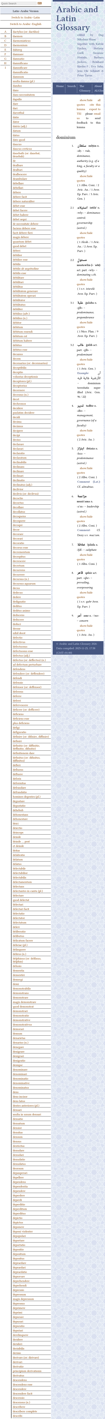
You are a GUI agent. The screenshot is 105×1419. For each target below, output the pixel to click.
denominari (20, 1074)
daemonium (20, 45)
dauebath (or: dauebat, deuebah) (26, 154)
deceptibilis (19, 367)
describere (19, 1406)
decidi (16, 417)
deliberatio (19, 931)
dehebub (18, 810)
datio (16, 117)
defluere (18, 774)
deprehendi (20, 1285)
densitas (18, 1132)
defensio (18, 682)
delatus (17, 864)
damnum (18, 76)
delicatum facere (23, 940)
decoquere (19, 520)
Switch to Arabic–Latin (25, 17)
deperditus (19, 1213)
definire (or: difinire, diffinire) (31, 736)
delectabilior (20, 873)
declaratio (19, 453)
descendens (20, 1380)
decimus (18, 426)
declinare (18, 471)
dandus (17, 85)
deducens (18, 615)
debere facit (20, 196)
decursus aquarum (24, 583)
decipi (16, 435)
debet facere (20, 210)
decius (17, 439)
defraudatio (20, 792)
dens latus (19, 1101)
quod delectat (21, 900)
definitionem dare (23, 753)
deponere (18, 1226)
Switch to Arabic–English (25, 24)
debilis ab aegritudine (26, 268)
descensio (18, 1397)
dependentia (20, 1186)
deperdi (17, 1199)
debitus (17, 345)
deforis (17, 778)
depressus (19, 1303)
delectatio (18, 913)
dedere (17, 597)
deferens (18, 691)
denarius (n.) (20, 1042)
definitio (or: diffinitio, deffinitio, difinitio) (26, 746)
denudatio (19, 1159)
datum (17, 130)
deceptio (18, 372)
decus (16, 588)
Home (60, 86)
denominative (21, 1083)
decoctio (18, 498)
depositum (19, 1253)
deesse (17, 628)
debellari (18, 187)
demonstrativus (22, 1024)
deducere (18, 619)
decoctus (18, 502)
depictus (18, 1222)
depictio (17, 1217)
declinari (18, 475)
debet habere (20, 214)
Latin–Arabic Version (26, 11)
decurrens (19, 570)
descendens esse (22, 1384)
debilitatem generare (25, 291)
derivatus (18, 1375)
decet (16, 399)
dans (15, 90)
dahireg (17, 49)
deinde (17, 837)
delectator (19, 918)
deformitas (19, 783)
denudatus (19, 1163)
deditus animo (21, 610)
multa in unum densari (27, 1114)
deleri (16, 927)
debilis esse (19, 273)
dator (16, 121)
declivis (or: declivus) (26, 493)
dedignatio (19, 601)
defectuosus (20, 646)
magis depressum (23, 1299)
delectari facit (21, 909)
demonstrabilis (22, 988)
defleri (17, 765)
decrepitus (19, 556)
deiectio (17, 828)
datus (16, 135)
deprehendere (21, 1281)
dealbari (17, 169)
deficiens (18, 714)
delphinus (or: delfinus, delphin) (27, 959)
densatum (19, 1123)
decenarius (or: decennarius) (30, 363)
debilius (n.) (20, 318)
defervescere (20, 705)
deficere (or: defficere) (26, 709)
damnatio (18, 58)
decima (17, 421)
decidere (18, 408)
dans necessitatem (24, 94)
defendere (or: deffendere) (28, 673)
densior (17, 1127)
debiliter (18, 309)
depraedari (19, 1267)
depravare (19, 1276)
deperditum (20, 1208)
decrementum (21, 552)
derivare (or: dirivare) (26, 1357)
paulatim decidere (23, 412)
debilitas (18, 286)
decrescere (19, 561)
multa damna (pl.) (24, 81)
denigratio (19, 1060)
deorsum (18, 1168)
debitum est (20, 336)
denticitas (18, 1145)
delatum (18, 859)
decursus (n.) (21, 579)
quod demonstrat (23, 1006)
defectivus (19, 642)
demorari (18, 1029)
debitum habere (22, 340)
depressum (19, 1294)
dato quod (19, 139)
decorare (18, 534)
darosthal (18, 112)
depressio (18, 1290)
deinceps (18, 832)
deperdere (19, 1195)
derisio (17, 1353)
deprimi (17, 1312)
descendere (19, 1389)
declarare (18, 444)
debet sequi (20, 219)
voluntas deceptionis (25, 376)
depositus (18, 1258)
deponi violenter (23, 1231)
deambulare (20, 178)
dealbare (18, 165)
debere (17, 192)
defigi (16, 727)
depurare (18, 1317)
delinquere (19, 949)
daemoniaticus (21, 40)
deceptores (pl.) (22, 381)
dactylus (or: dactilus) (26, 31)
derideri (17, 1344)
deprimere (19, 1308)
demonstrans (21, 993)
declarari (18, 448)
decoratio (18, 543)
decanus (18, 354)
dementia (18, 970)
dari (15, 108)
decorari (18, 538)
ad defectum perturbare (27, 664)
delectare (18, 895)
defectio (17, 637)
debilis (17, 264)
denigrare (18, 1051)
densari (17, 1109)
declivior (18, 489)
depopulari (19, 1235)
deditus (17, 606)
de (14, 160)
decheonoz (19, 403)
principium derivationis (27, 1371)
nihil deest (19, 633)
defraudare (19, 787)
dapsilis (17, 99)
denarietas (19, 1038)
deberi (16, 250)
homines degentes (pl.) (26, 796)
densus (17, 1141)
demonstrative (21, 1020)
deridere (18, 1339)
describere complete (25, 1411)
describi (17, 1415)
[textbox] (19, 3)
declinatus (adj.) (22, 484)
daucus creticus (22, 148)
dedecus (18, 592)
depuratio (18, 1326)
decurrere (19, 574)
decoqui (17, 525)
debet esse (19, 205)
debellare (18, 183)
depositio (18, 1249)
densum (18, 1136)
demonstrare (20, 997)
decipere (18, 430)
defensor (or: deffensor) (27, 687)
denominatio (20, 1078)
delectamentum (22, 882)
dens (15, 1092)
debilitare (18, 277)
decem (17, 358)
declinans (18, 466)
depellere (18, 1177)
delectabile (19, 868)
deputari (18, 1330)
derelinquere (20, 1335)
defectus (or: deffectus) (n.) (29, 660)
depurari (18, 1321)
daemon (18, 36)
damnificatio (20, 72)
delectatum (19, 922)
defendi (17, 678)
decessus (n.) (20, 394)
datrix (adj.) (20, 126)
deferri (17, 700)
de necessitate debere (25, 223)
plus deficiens (21, 723)
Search (71, 86)
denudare (18, 1150)
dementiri (19, 975)
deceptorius (20, 385)
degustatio (19, 805)
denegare (18, 1047)
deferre (17, 696)
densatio (18, 1118)
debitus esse (20, 349)
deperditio (19, 1204)
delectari (18, 904)
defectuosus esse (23, 651)
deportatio (19, 1244)
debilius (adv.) (21, 313)
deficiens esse (21, 718)
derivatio (18, 1366)
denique (18, 1065)
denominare (20, 1069)
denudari (18, 1154)
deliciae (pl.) (20, 945)
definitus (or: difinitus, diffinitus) (26, 758)
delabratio (19, 855)
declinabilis (19, 462)
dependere (19, 1190)
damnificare (20, 67)
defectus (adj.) (21, 655)
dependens (19, 1181)
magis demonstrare (24, 1002)
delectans (18, 886)
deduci (17, 624)
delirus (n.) (19, 954)
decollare (18, 507)
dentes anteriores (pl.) (26, 1105)
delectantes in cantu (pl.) (28, 891)
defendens (19, 669)
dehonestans (20, 814)
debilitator (19, 300)
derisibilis (18, 1348)
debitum (18, 327)
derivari (17, 1362)
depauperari (20, 1172)
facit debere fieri (23, 232)
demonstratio (21, 1015)
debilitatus (19, 304)
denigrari (18, 1056)
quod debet (19, 246)
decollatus (19, 511)
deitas (16, 850)
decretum (18, 565)
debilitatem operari (24, 295)
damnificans (20, 63)
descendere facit (22, 1393)
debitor (17, 322)
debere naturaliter (24, 201)
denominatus (21, 1087)
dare (15, 103)
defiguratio (19, 732)
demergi (18, 979)
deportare (18, 1240)
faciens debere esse (24, 228)
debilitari (18, 282)
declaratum (20, 457)
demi (16, 984)
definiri (17, 741)
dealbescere (20, 174)
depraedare (19, 1262)
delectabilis (19, 877)
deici (15, 823)
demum (17, 1033)
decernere (19, 390)
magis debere (21, 237)
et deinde (18, 846)
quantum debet (22, 241)
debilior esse (20, 259)
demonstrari (20, 1011)
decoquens (19, 516)
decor (16, 529)
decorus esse (20, 547)
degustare (19, 801)
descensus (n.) (21, 1402)
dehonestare (20, 819)
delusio (17, 966)
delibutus (18, 936)
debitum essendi (23, 331)
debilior (17, 255)
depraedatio (20, 1272)
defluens (18, 769)
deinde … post (21, 841)
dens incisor (20, 1096)
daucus (17, 144)
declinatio (19, 480)
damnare (18, 54)
